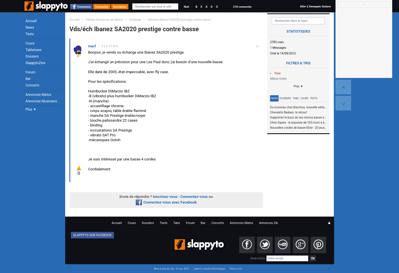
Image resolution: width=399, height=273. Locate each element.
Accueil (31, 21)
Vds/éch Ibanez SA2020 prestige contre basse (179, 20)
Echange (135, 20)
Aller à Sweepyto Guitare (315, 6)
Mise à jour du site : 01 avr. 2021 (171, 268)
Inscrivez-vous (165, 196)
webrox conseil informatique (209, 268)
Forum (30, 72)
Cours (30, 43)
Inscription (120, 6)
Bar (28, 79)
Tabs (296, 98)
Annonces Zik (268, 223)
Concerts (32, 85)
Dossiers (32, 56)
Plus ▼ (31, 109)
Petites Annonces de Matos (104, 20)
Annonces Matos (38, 95)
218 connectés (242, 6)
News (30, 27)
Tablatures (34, 50)
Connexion (84, 6)
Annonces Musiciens (41, 101)
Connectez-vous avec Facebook (166, 202)
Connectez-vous (194, 196)
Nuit (186, 6)
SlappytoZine (35, 63)
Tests (30, 34)
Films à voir (236, 268)
